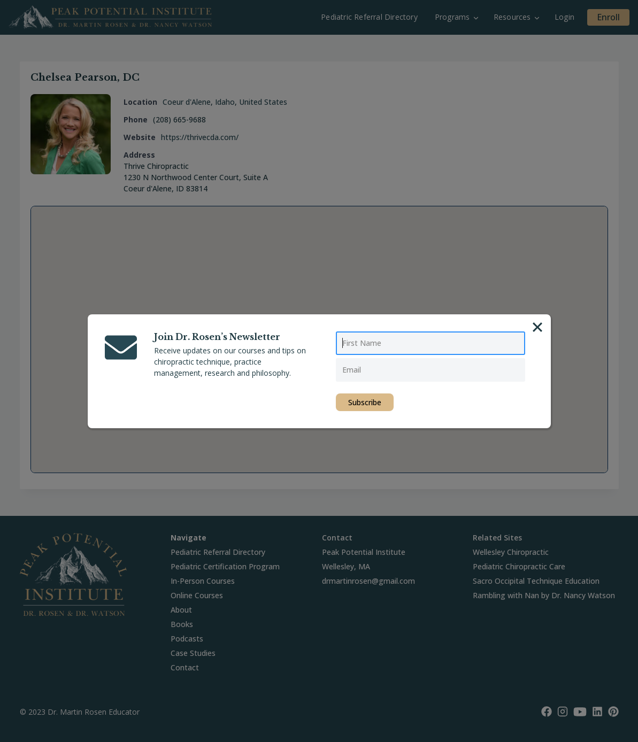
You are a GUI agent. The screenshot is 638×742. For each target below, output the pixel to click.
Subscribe (365, 402)
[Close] (537, 327)
